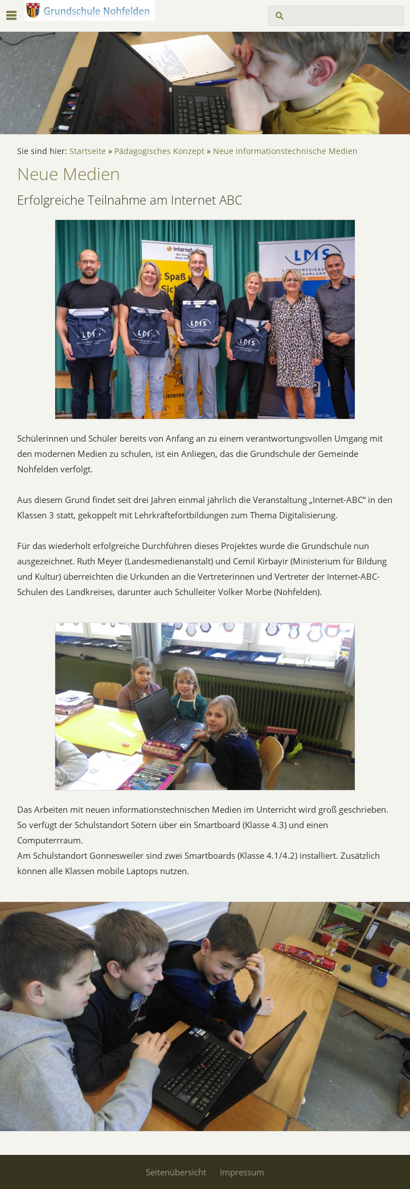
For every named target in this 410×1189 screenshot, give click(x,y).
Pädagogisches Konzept (159, 151)
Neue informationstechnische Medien (285, 151)
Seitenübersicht (176, 1172)
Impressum (242, 1172)
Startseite (87, 151)
